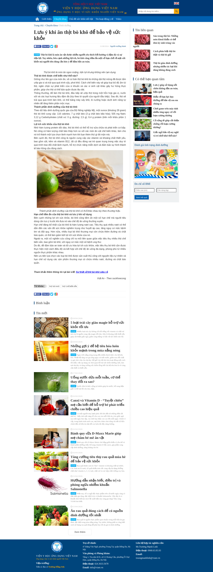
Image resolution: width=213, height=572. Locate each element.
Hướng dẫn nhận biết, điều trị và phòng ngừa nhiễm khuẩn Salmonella (96, 484)
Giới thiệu (47, 19)
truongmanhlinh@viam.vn (148, 558)
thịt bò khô (54, 286)
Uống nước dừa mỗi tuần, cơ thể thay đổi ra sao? (95, 379)
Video (118, 19)
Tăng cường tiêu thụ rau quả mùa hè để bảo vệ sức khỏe (98, 459)
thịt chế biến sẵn (69, 286)
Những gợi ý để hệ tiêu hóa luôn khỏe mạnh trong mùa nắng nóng (95, 348)
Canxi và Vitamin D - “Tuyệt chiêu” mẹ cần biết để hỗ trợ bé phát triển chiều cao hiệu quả (97, 404)
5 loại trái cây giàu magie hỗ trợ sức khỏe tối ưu (97, 325)
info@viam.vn (96, 567)
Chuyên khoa (60, 19)
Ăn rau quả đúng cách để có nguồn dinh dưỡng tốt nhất (97, 513)
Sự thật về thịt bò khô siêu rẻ (92, 272)
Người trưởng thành (118, 46)
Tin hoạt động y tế (104, 19)
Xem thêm (79, 532)
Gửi (37, 46)
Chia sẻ (46, 46)
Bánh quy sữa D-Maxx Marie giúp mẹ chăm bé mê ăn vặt (96, 435)
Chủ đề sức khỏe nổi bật (81, 19)
